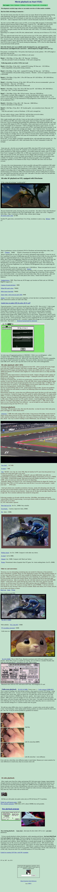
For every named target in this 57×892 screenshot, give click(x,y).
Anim (8, 590)
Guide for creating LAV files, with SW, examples (14, 852)
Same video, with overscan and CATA (11, 294)
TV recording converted (8, 628)
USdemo (7, 252)
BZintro (48, 219)
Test (2, 472)
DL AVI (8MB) (6, 659)
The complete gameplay (7, 804)
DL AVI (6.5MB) (23, 689)
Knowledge (44, 5)
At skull (3, 556)
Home (12, 5)
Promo (3, 562)
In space (3, 468)
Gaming (29, 5)
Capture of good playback (8, 285)
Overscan (4, 413)
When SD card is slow (7, 288)
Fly (2, 512)
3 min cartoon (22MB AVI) (46, 689)
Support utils (36, 5)
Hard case (3, 590)
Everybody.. (4, 509)
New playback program (10, 809)
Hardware (16, 5)
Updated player (5, 280)
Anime (3, 298)
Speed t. (29, 269)
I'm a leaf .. (4, 465)
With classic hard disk (7, 291)
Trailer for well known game (9, 802)
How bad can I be (6, 505)
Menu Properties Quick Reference (28, 881)
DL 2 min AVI (14, 625)
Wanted (3, 559)
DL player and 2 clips (7, 215)
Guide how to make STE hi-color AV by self (15, 303)
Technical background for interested (27, 321)
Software (23, 5)
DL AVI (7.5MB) (6, 620)
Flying (13, 590)
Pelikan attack (5, 552)
